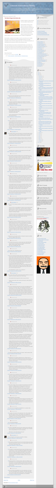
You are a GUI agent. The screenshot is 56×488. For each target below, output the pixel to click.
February (40, 139)
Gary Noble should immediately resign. (45, 112)
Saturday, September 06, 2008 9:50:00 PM (14, 97)
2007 (39, 142)
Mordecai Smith (40, 254)
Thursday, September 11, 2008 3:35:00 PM (14, 380)
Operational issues (24, 55)
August (40, 132)
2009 (39, 73)
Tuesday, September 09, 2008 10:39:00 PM (14, 370)
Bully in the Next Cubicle (42, 242)
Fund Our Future (41, 243)
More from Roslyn (41, 253)
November (40, 77)
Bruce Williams (40, 41)
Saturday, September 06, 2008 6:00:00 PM (14, 91)
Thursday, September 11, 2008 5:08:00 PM (14, 393)
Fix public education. (41, 247)
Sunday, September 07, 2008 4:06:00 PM (14, 171)
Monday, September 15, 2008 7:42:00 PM (14, 418)
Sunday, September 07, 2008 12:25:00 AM (14, 105)
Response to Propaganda (42, 32)
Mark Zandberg (13, 131)
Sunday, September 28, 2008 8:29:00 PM (14, 474)
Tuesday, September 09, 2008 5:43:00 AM (14, 282)
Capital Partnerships (41, 44)
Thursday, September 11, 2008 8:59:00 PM (14, 409)
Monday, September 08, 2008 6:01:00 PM (14, 246)
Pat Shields (40, 57)
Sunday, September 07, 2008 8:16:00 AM (14, 129)
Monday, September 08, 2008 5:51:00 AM (14, 217)
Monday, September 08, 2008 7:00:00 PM (14, 251)
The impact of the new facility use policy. (45, 122)
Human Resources (18, 55)
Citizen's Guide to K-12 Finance (43, 239)
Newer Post (6, 480)
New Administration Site (42, 53)
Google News (40, 250)
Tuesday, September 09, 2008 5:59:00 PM (14, 319)
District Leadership (11, 55)
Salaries (39, 62)
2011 (39, 72)
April (39, 137)
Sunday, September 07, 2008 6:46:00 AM (14, 116)
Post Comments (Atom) (13, 482)
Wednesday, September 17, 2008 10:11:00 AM (14, 445)
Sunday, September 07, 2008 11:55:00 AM (14, 151)
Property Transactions (41, 61)
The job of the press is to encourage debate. (46, 97)
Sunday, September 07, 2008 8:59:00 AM (14, 143)
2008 (39, 74)
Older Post (32, 480)
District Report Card (41, 244)
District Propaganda (41, 31)
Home (19, 480)
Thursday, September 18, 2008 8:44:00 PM (14, 466)
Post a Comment (7, 477)
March (40, 138)
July (39, 133)
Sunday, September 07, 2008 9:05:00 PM (14, 200)
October (40, 78)
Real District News (41, 248)
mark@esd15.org (46, 217)
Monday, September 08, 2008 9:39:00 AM (14, 232)
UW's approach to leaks (42, 238)
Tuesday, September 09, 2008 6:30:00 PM (14, 348)
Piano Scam (40, 58)
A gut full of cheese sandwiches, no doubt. (45, 96)
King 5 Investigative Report (42, 33)
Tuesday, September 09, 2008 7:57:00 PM (14, 353)
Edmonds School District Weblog (23, 6)
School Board (40, 63)
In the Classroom (41, 51)
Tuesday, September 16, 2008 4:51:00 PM (14, 423)
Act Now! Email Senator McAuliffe (43, 34)
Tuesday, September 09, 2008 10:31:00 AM (14, 295)
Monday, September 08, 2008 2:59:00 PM (14, 238)
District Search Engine (42, 249)
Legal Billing (40, 52)
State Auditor (40, 64)
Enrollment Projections (42, 46)
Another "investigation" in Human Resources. (46, 87)
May (39, 136)
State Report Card (41, 245)
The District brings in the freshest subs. (45, 121)
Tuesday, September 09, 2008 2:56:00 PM (14, 305)
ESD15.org (40, 47)
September (41, 79)
